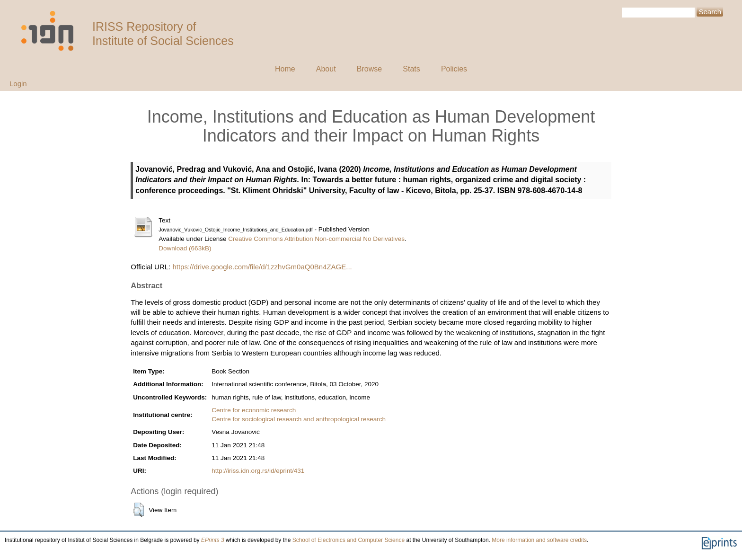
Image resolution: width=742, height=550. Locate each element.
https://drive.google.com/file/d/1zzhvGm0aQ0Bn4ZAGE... (262, 267)
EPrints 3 (212, 540)
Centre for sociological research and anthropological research (299, 419)
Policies (454, 69)
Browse (369, 69)
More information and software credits (539, 540)
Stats (411, 69)
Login (18, 84)
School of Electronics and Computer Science (348, 540)
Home (285, 69)
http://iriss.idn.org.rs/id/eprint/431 (258, 470)
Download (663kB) (185, 248)
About (326, 69)
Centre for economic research (254, 410)
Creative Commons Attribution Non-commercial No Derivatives (316, 238)
